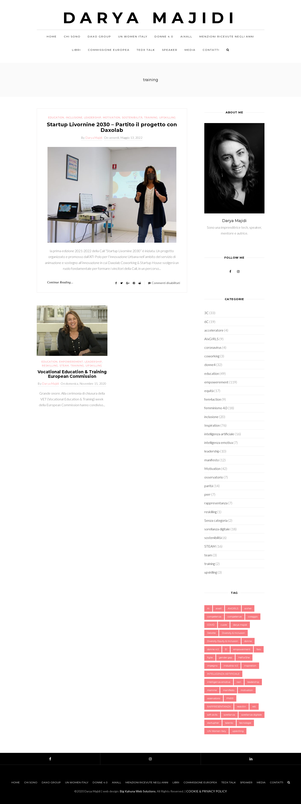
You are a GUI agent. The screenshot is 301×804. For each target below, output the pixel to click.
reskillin (241, 706)
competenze (235, 616)
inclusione (74, 117)
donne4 (209, 365)
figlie (210, 657)
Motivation (111, 117)
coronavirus (213, 347)
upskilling (167, 117)
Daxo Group (99, 36)
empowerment (241, 649)
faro (259, 649)
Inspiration (212, 425)
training (151, 117)
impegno (212, 665)
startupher (213, 722)
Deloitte (211, 632)
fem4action (212, 399)
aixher (248, 608)
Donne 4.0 (163, 36)
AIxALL (186, 36)
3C (206, 313)
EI (226, 649)
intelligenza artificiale (219, 434)
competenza (214, 616)
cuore (224, 624)
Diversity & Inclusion (233, 632)
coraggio (253, 616)
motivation (247, 690)
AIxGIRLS (211, 339)
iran (239, 682)
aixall (219, 608)
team (208, 555)
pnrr (207, 494)
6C (206, 321)
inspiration (250, 665)
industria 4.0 (231, 665)
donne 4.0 (213, 649)
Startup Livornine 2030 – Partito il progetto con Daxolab (112, 127)
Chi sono (72, 36)
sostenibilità (132, 117)
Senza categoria (216, 520)
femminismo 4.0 (215, 408)
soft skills (212, 714)
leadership (92, 117)
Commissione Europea (109, 49)
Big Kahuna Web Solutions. (138, 791)
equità (209, 391)
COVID (210, 624)
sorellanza (229, 714)
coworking (211, 356)
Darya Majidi (150, 17)
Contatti (211, 49)
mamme (212, 690)
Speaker (169, 49)
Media (190, 49)
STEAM (64, 365)
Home (52, 36)
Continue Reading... (60, 282)
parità (208, 486)
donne (248, 641)
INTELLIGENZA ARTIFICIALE (223, 673)
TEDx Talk (146, 49)
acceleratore (213, 330)
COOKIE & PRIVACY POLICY (206, 791)
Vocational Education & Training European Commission (72, 374)
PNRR (230, 698)
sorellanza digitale (217, 529)
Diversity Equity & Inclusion (222, 641)
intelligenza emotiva (218, 442)
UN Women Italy (132, 36)
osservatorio (213, 477)
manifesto (211, 460)
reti (254, 706)
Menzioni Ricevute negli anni (226, 36)
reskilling (50, 365)
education (56, 117)
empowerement (71, 361)
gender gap (225, 657)
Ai (208, 608)
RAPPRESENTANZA (219, 706)
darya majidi (240, 624)
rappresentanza (216, 503)
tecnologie (245, 722)
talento (229, 722)
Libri (76, 49)
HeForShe (244, 657)
